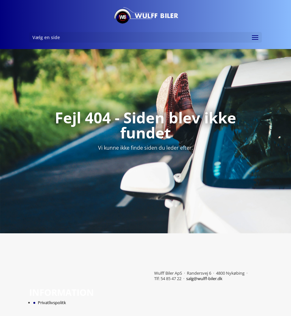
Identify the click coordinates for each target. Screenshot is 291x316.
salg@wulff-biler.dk (204, 278)
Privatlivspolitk (52, 302)
